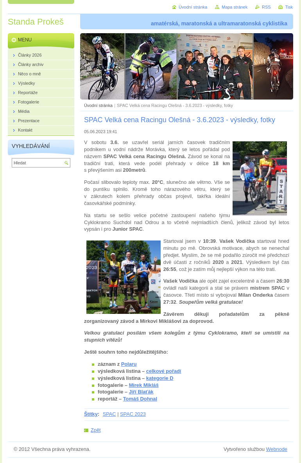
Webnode (276, 449)
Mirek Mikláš (144, 385)
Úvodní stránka (98, 105)
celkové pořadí (163, 371)
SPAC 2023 (133, 414)
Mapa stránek (234, 7)
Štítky (91, 414)
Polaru (129, 364)
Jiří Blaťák (141, 392)
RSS (266, 7)
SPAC (109, 414)
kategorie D (160, 378)
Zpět (96, 430)
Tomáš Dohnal (140, 399)
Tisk (289, 7)
